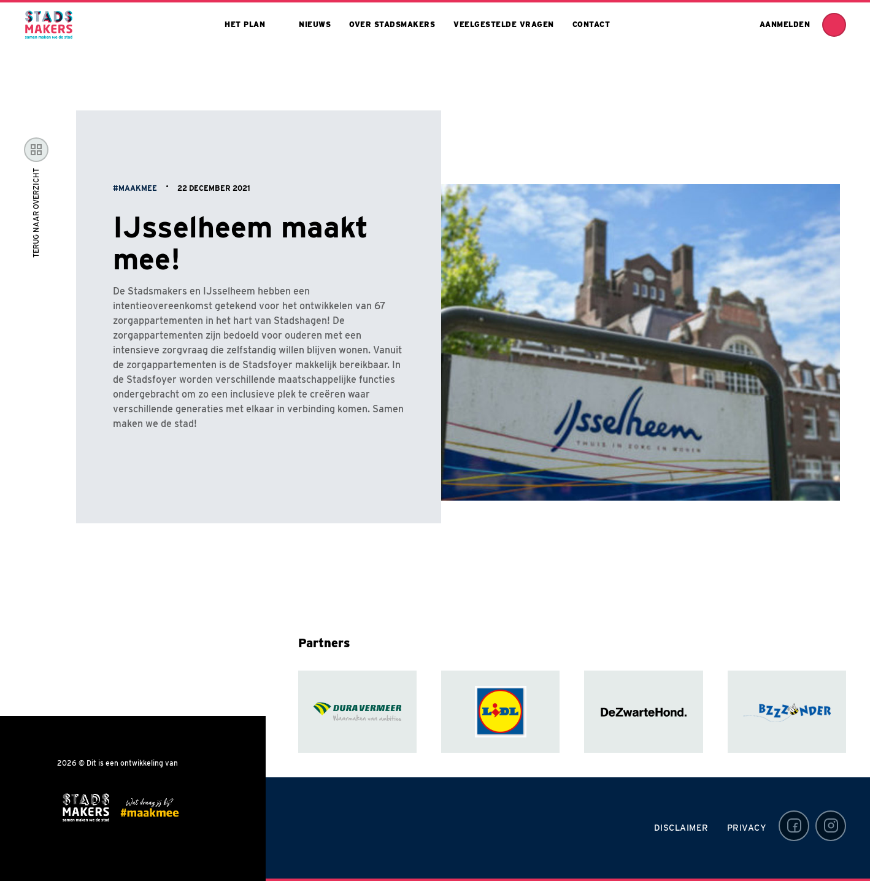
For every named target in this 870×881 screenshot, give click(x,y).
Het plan (245, 24)
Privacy (747, 828)
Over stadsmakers (392, 24)
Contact (591, 24)
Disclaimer (681, 828)
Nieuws (315, 24)
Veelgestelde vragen (503, 24)
